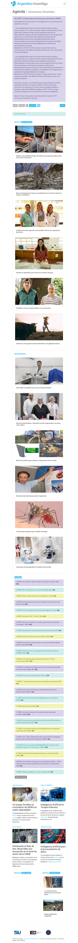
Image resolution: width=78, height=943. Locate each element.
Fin (39, 105)
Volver (62, 105)
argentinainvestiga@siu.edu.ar (31, 938)
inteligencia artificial (54, 862)
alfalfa (14, 815)
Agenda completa (21, 777)
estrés (14, 817)
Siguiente (32, 105)
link (17, 584)
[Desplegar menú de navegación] (64, 4)
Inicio (15, 105)
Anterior (21, 105)
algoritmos (44, 817)
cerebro (56, 857)
